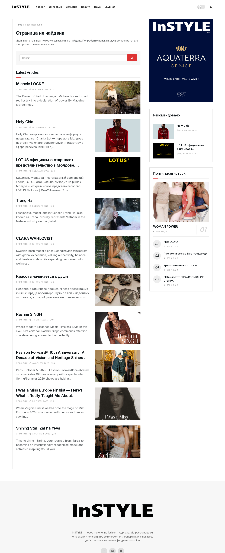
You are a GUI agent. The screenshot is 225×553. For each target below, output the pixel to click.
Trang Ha (24, 200)
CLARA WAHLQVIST (34, 238)
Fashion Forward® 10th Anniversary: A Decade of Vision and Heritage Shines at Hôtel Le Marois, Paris (51, 358)
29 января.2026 (39, 89)
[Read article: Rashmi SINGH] (117, 328)
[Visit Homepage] (21, 7)
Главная (39, 6)
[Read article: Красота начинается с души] (117, 290)
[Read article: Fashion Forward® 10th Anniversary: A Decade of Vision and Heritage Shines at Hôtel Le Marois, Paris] (117, 366)
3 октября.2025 (39, 401)
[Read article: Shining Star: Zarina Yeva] (117, 441)
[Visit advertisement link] (181, 60)
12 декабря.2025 (39, 171)
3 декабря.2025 (39, 206)
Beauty (85, 6)
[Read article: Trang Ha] (117, 214)
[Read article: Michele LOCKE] (117, 97)
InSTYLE (23, 89)
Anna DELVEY (171, 241)
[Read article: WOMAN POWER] (181, 202)
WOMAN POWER (165, 226)
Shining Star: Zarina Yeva (38, 428)
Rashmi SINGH (29, 314)
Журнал (110, 6)
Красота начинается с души (42, 276)
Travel (97, 6)
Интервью (55, 6)
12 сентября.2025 (40, 434)
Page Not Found (33, 24)
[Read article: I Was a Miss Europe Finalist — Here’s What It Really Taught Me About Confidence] (117, 403)
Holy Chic (24, 121)
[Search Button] (211, 7)
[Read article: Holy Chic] (117, 135)
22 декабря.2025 (40, 127)
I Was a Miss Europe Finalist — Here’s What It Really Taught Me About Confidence (49, 395)
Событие (71, 6)
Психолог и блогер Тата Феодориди (185, 253)
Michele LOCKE (30, 83)
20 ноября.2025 (39, 244)
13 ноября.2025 (39, 320)
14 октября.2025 (39, 363)
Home (19, 24)
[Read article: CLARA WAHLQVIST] (117, 252)
